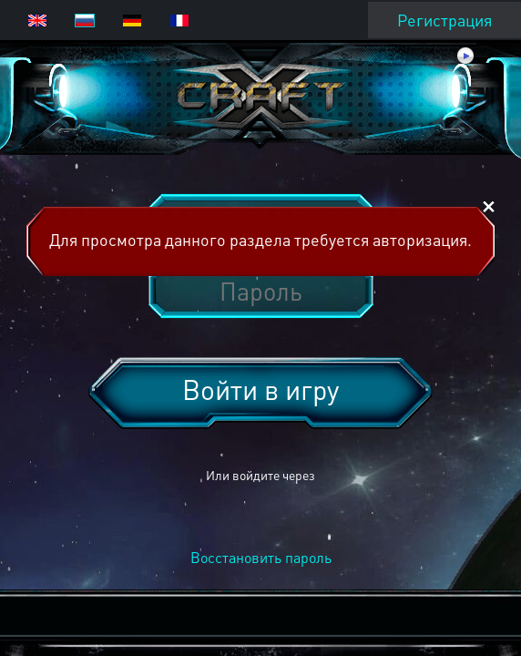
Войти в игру (260, 389)
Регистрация (444, 19)
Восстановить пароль (261, 557)
